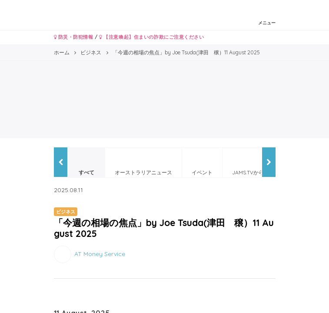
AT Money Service (99, 254)
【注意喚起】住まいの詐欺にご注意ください (151, 37)
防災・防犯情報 (73, 37)
